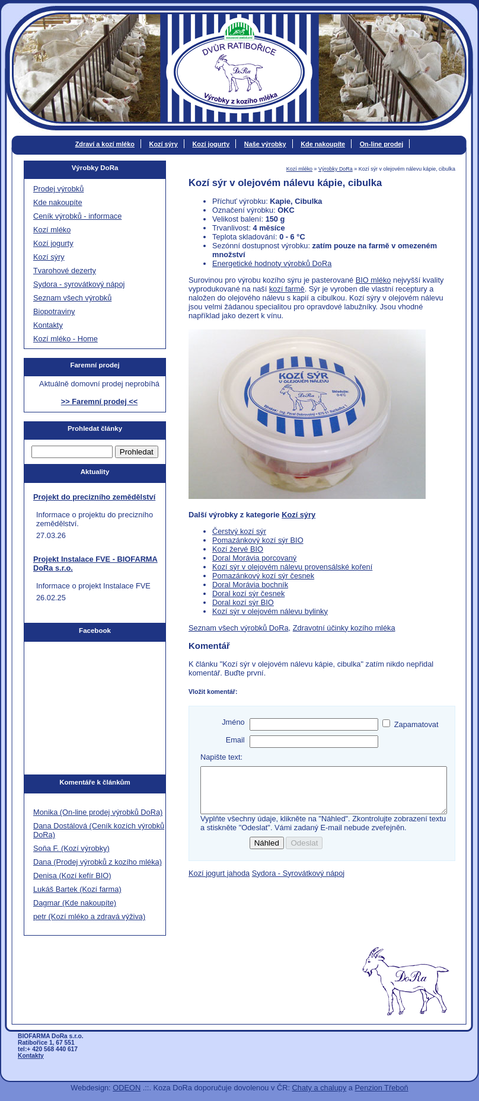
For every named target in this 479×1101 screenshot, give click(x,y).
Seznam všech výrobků (72, 297)
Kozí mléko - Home (65, 338)
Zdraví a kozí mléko (105, 144)
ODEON (126, 1087)
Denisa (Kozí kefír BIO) (72, 875)
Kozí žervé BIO (237, 549)
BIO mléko (373, 280)
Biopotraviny (54, 311)
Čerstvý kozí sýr (239, 531)
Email (235, 739)
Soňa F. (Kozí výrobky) (71, 848)
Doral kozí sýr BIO (243, 602)
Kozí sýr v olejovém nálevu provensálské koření (292, 566)
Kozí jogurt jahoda (219, 882)
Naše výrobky (265, 144)
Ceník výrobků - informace (77, 216)
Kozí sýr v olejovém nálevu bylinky (270, 611)
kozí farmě (287, 288)
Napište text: (221, 757)
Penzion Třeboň (381, 1087)
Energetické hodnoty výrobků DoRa (271, 263)
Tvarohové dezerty (64, 270)
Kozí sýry (163, 144)
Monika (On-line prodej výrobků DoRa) (97, 812)
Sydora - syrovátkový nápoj (78, 284)
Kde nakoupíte (323, 144)
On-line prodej (382, 144)
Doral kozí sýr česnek (248, 593)
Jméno (233, 722)
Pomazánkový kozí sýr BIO (258, 540)
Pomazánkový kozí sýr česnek (263, 575)
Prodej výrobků (58, 188)
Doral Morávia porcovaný (254, 557)
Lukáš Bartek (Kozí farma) (77, 889)
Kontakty (48, 325)
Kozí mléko (299, 169)
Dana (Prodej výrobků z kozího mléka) (97, 861)
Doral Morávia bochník (250, 584)
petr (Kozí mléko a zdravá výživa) (89, 916)
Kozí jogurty (210, 144)
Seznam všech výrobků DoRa (239, 627)
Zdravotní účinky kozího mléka (344, 627)
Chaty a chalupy (319, 1087)
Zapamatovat (416, 724)
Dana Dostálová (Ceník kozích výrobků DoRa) (98, 830)
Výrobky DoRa (335, 169)
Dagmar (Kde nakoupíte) (74, 902)
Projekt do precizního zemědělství (94, 496)
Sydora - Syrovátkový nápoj (298, 882)
